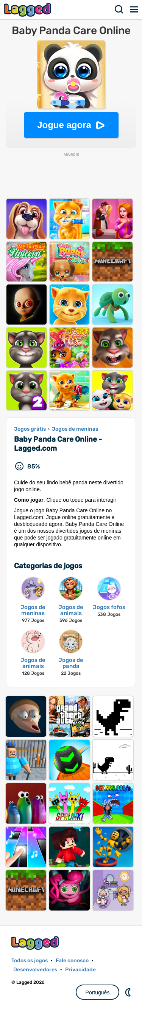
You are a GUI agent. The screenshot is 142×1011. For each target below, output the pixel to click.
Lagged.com (36, 942)
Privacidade (80, 969)
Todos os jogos (29, 960)
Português (98, 992)
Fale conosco (72, 960)
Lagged (28, 9)
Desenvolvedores (35, 969)
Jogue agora (64, 125)
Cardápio (134, 9)
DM (128, 992)
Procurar (119, 9)
